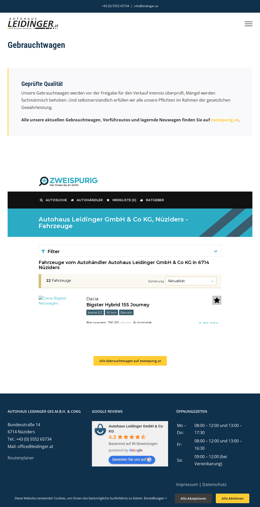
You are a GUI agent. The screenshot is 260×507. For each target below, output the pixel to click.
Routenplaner (21, 458)
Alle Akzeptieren (193, 498)
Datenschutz (214, 484)
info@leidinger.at (146, 6)
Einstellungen (155, 498)
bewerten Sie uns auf (132, 459)
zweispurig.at (224, 120)
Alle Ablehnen (232, 498)
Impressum (187, 484)
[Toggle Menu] (248, 24)
